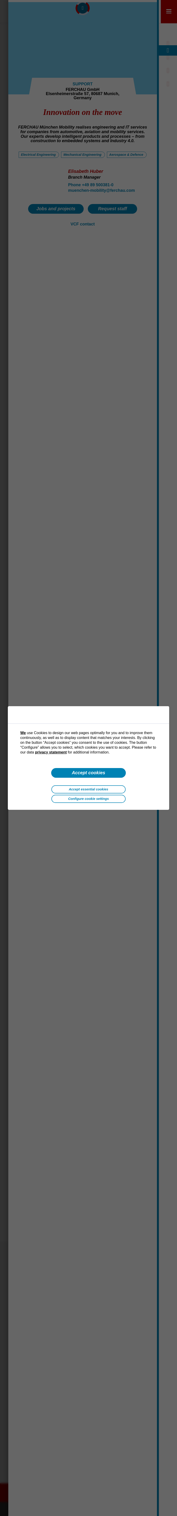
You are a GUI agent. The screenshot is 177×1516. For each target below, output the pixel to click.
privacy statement (51, 752)
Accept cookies (88, 772)
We (23, 733)
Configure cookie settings (88, 799)
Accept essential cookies (88, 789)
